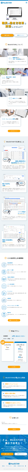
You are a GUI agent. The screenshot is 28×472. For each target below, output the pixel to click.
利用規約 (15, 467)
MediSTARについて (14, 131)
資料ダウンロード (20, 35)
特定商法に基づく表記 (21, 467)
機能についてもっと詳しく (14, 320)
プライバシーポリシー (9, 467)
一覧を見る (14, 430)
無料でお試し (7, 35)
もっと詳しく (14, 367)
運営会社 (3, 467)
